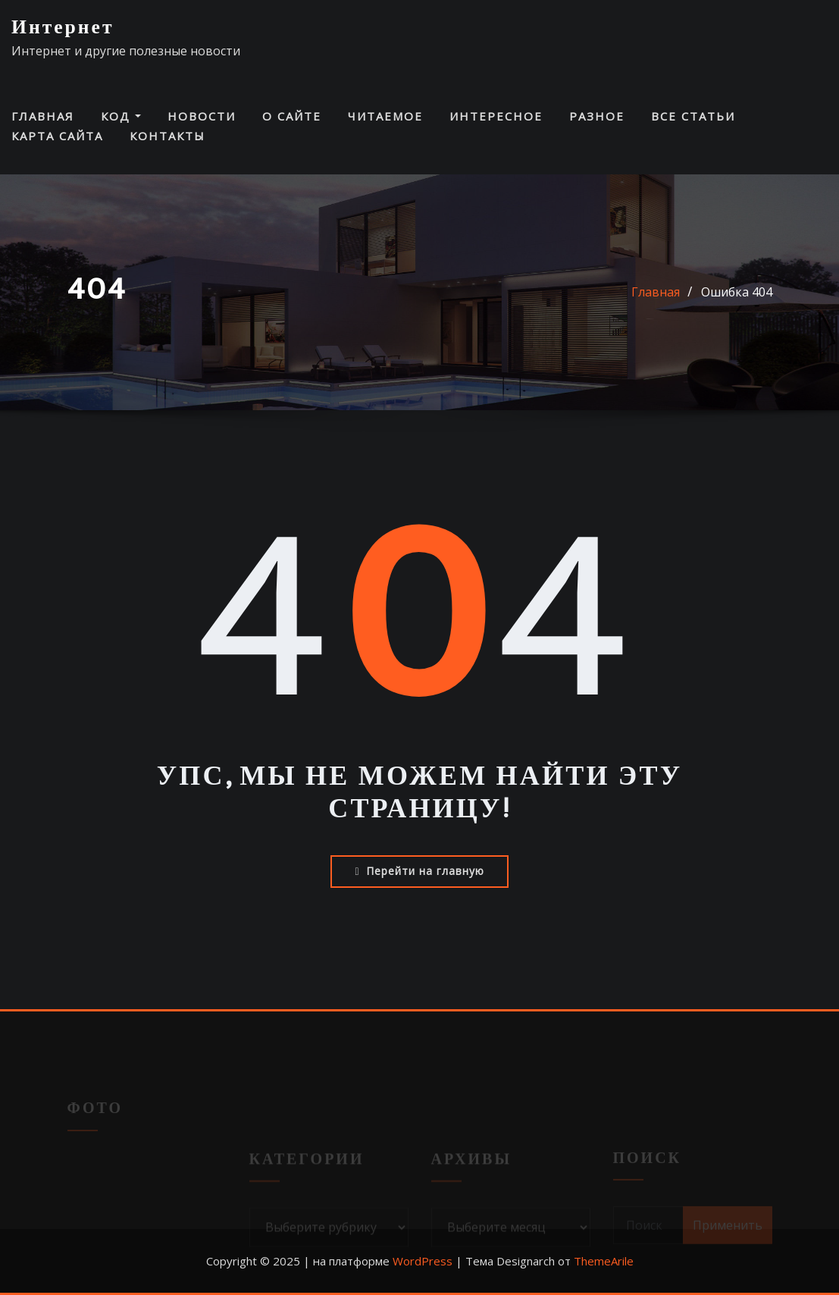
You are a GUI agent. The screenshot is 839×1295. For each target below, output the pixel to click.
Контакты (167, 135)
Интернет (62, 27)
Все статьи (693, 116)
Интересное (496, 116)
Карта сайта (57, 135)
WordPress (422, 1260)
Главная (42, 116)
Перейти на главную (419, 871)
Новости (201, 116)
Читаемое (385, 116)
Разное (597, 116)
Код (121, 116)
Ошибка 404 (736, 292)
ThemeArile (604, 1260)
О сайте (291, 116)
